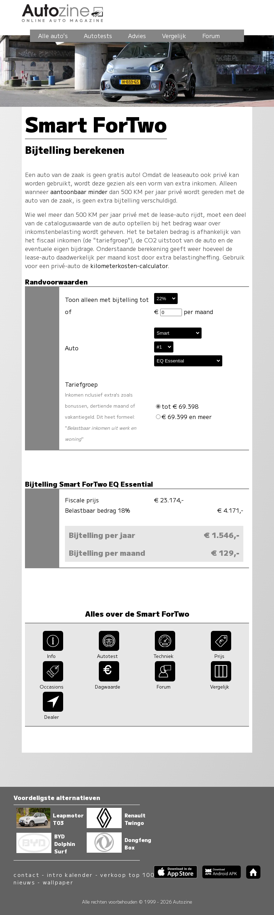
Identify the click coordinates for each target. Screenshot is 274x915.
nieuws (24, 882)
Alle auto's (53, 35)
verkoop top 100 (127, 874)
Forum (211, 35)
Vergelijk (174, 35)
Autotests (98, 35)
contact (27, 874)
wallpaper (58, 882)
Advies (137, 35)
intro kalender (70, 874)
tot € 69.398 (177, 406)
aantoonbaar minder (78, 191)
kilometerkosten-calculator (129, 265)
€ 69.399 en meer (184, 416)
